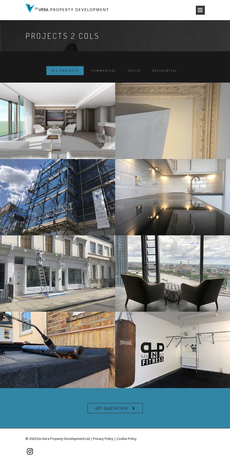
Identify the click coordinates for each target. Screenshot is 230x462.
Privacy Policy (103, 438)
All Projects (65, 70)
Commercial (103, 70)
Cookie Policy (127, 438)
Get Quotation (111, 408)
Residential (165, 70)
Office (134, 70)
